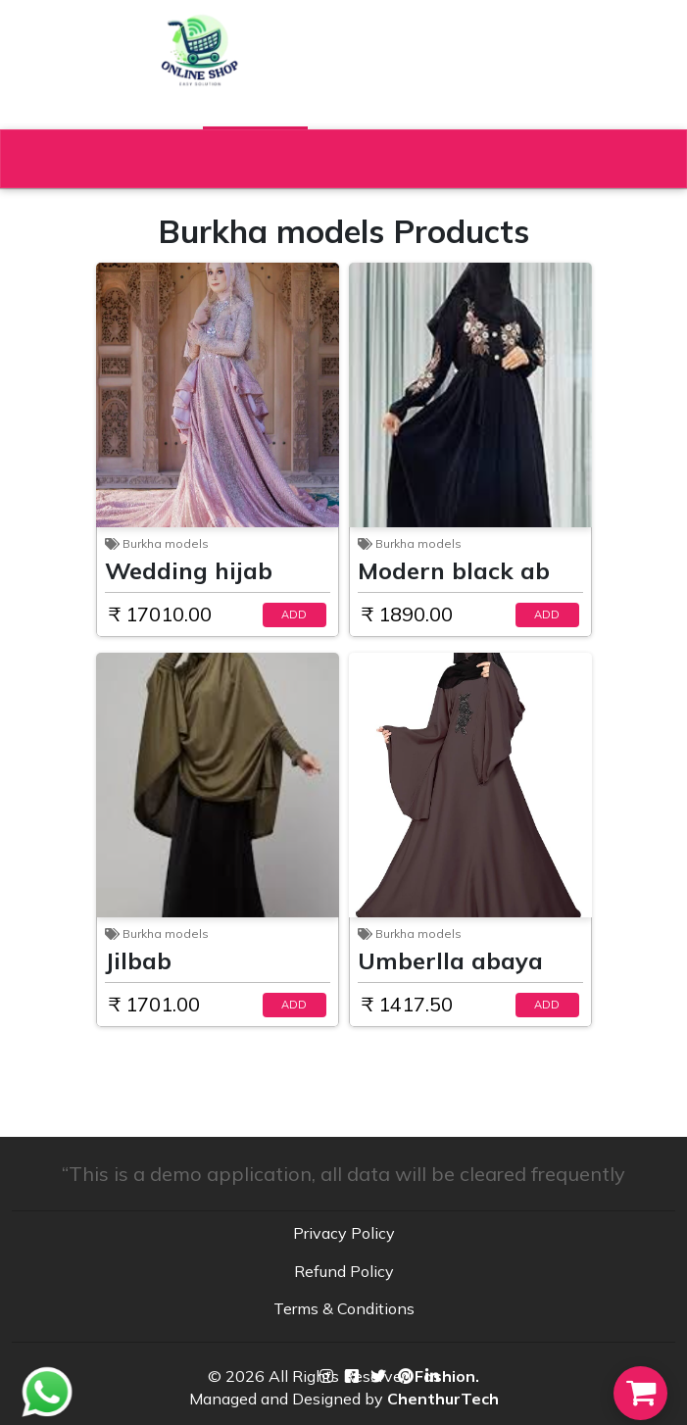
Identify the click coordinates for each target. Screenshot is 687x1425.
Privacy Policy (344, 1233)
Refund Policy (344, 1271)
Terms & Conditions (344, 1308)
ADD (294, 614)
